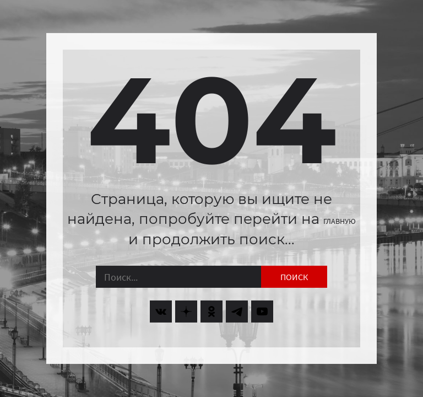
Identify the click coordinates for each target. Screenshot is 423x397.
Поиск (294, 276)
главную (339, 221)
